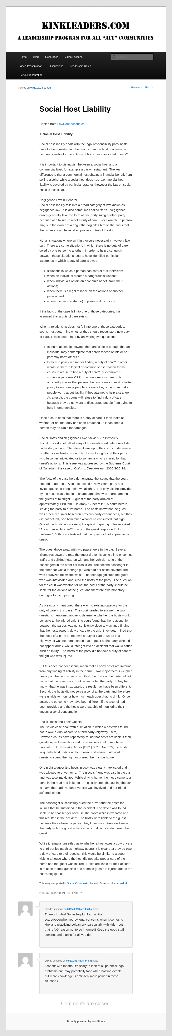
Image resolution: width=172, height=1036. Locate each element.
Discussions (56, 66)
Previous (135, 87)
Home (23, 56)
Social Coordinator (78, 883)
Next (149, 87)
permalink (121, 883)
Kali (49, 87)
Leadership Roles (80, 66)
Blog (36, 56)
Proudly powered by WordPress (86, 1021)
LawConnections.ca (70, 124)
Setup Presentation (31, 75)
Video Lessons (74, 56)
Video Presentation (30, 66)
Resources (51, 56)
